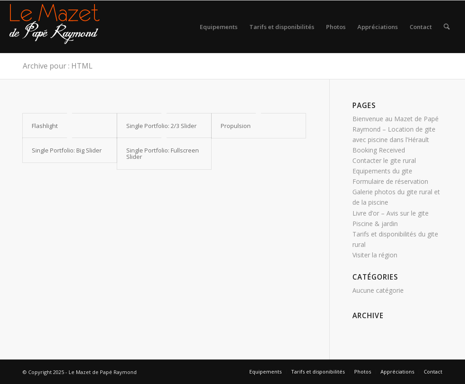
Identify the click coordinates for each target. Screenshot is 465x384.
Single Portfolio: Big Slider (67, 150)
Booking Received (378, 150)
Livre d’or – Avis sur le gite (390, 213)
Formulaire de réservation (390, 181)
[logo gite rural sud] (54, 26)
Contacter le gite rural (384, 160)
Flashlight (45, 126)
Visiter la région (374, 255)
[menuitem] (218, 26)
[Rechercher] (446, 26)
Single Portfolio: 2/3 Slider (161, 126)
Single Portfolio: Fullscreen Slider (162, 153)
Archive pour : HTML (58, 66)
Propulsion (236, 126)
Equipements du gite (382, 171)
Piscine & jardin (375, 223)
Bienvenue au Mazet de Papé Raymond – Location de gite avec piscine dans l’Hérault (395, 129)
